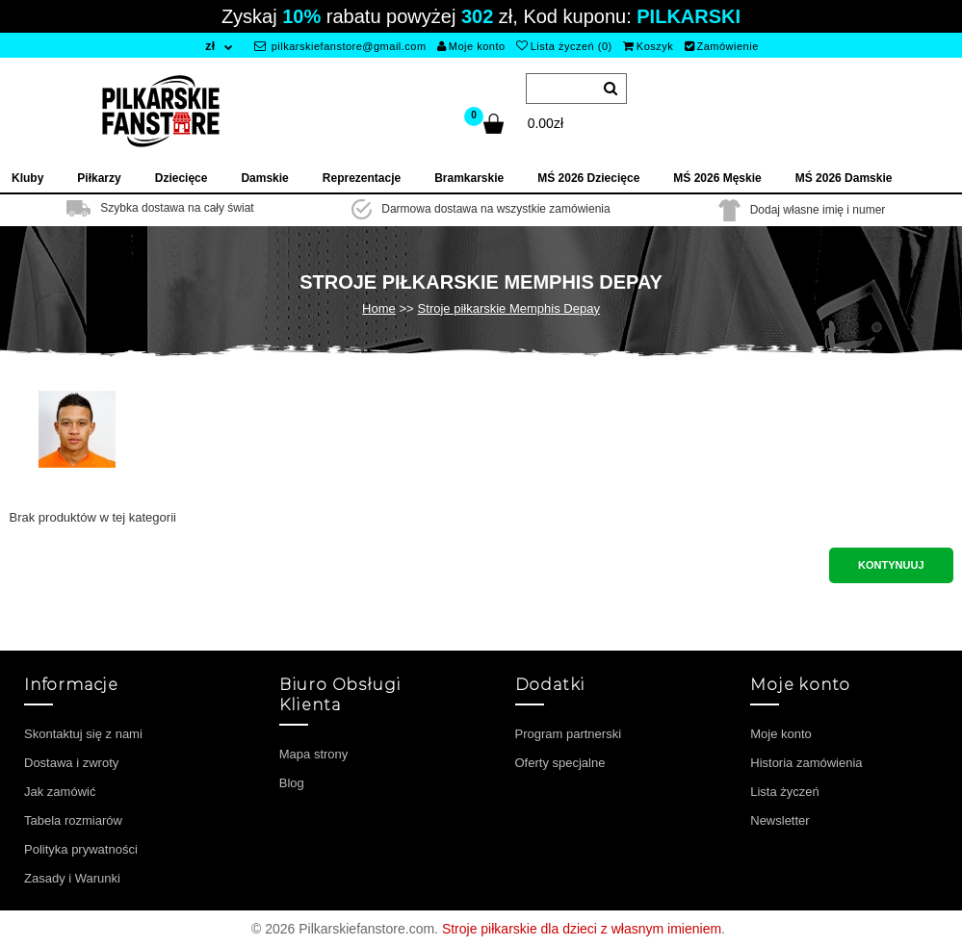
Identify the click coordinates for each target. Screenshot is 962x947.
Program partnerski (568, 734)
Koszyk (648, 46)
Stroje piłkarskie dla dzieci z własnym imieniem (581, 928)
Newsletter (779, 820)
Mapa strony (314, 754)
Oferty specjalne (560, 762)
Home (379, 308)
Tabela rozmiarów (73, 820)
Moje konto (471, 46)
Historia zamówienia (806, 762)
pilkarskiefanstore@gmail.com (340, 46)
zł (210, 46)
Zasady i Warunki (72, 878)
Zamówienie (722, 46)
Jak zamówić (59, 791)
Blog (291, 783)
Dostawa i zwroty (71, 762)
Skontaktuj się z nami (83, 734)
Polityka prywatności (81, 849)
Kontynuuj (890, 565)
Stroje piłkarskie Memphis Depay (509, 308)
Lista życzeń (784, 791)
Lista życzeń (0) (564, 46)
